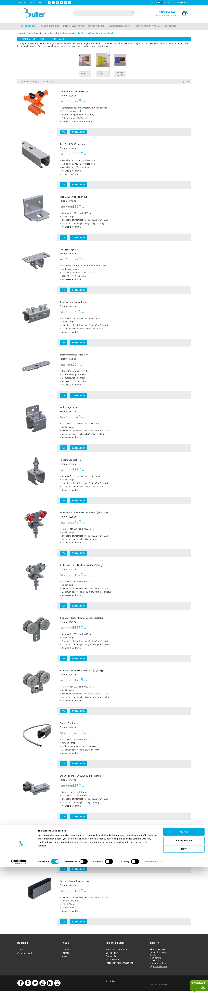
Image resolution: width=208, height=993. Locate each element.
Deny (184, 974)
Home (20, 33)
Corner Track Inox (71, 725)
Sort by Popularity (29, 81)
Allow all (184, 957)
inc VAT (154, 2)
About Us (21, 3)
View (63, 132)
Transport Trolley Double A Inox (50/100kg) (87, 619)
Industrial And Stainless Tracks (62, 33)
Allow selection (184, 966)
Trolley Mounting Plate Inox (77, 355)
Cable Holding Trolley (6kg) (77, 91)
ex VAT (166, 2)
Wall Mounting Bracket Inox (77, 197)
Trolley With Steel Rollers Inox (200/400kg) (87, 566)
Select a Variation (79, 132)
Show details (151, 987)
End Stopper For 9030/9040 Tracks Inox (85, 777)
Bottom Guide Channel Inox (78, 883)
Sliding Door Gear (35, 33)
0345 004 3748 (167, 12)
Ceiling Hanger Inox (72, 250)
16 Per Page (49, 81)
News (32, 3)
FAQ (40, 3)
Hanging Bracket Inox (74, 461)
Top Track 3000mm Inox (76, 144)
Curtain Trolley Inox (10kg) (76, 830)
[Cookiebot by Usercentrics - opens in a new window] (18, 987)
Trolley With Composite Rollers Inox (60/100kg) (90, 514)
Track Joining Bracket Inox (77, 302)
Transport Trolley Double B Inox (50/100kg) (87, 672)
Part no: (64, 95)
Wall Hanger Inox (71, 408)
